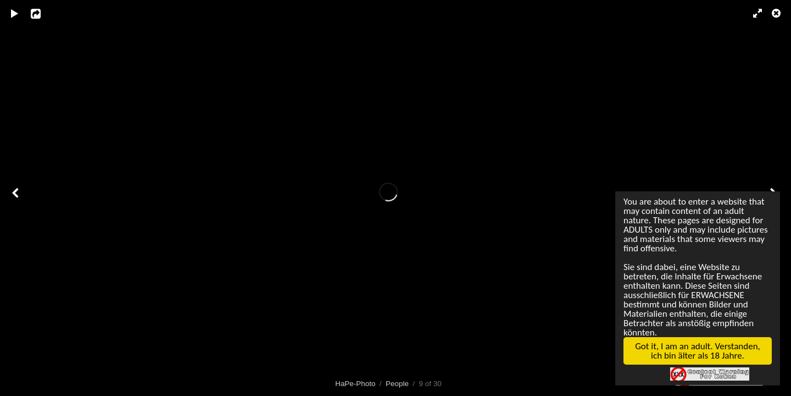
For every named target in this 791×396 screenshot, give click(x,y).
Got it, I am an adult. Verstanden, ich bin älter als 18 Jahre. (694, 356)
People (397, 384)
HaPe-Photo (355, 384)
